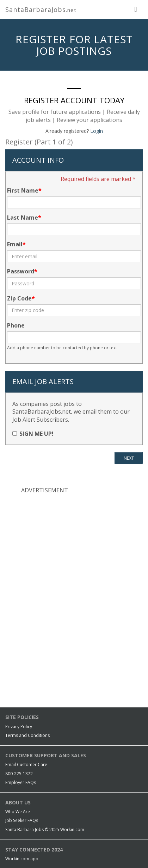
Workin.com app (21, 859)
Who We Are (17, 812)
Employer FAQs (20, 782)
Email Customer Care (26, 764)
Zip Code (19, 298)
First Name (22, 190)
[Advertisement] (74, 545)
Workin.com (72, 830)
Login (96, 131)
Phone (16, 325)
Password (20, 271)
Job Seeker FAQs (21, 820)
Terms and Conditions (27, 735)
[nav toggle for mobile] (136, 9)
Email (15, 244)
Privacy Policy (18, 727)
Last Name (22, 217)
